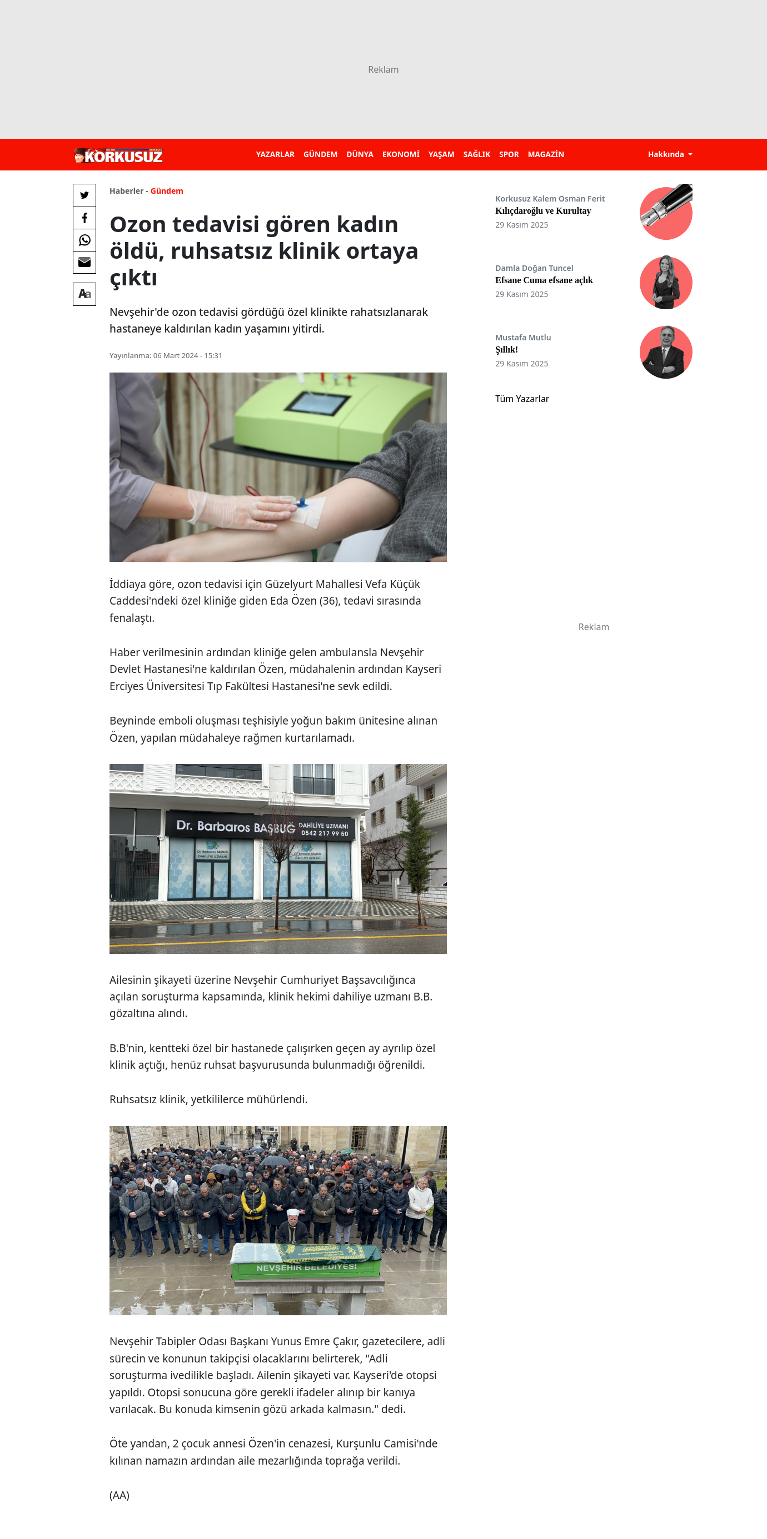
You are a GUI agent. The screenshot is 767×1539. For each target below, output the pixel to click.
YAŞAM (442, 154)
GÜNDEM (320, 154)
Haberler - (128, 190)
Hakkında (667, 154)
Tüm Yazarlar (522, 399)
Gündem (167, 190)
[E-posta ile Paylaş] (84, 262)
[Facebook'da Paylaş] (84, 218)
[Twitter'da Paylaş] (84, 195)
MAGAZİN (546, 154)
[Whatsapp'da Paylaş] (84, 240)
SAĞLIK (477, 154)
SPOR (509, 154)
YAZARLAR (275, 154)
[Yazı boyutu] (84, 294)
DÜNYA (360, 154)
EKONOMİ (401, 154)
